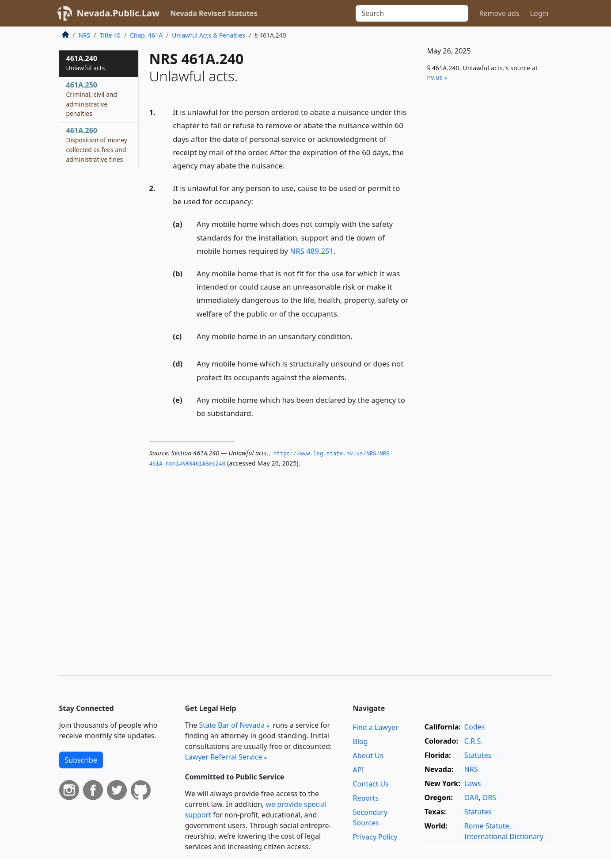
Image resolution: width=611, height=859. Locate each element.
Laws (472, 783)
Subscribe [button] (81, 760)
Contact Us (371, 784)
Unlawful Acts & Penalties (208, 35)
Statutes (478, 755)
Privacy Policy (375, 837)
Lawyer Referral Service (223, 757)
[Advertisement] (486, 235)
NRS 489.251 (312, 251)
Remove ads (499, 13)
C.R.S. (473, 741)
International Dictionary (503, 836)
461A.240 (86, 62)
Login (539, 13)
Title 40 (110, 35)
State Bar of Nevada (232, 725)
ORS (489, 797)
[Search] (412, 13)
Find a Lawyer (375, 727)
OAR (471, 797)
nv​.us (435, 77)
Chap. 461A (146, 35)
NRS (85, 35)
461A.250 (92, 99)
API (358, 770)
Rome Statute (486, 826)
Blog (360, 741)
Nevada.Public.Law (118, 13)
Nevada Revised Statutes (214, 13)
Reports (366, 798)
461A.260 (96, 144)
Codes (474, 727)
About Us (368, 755)
